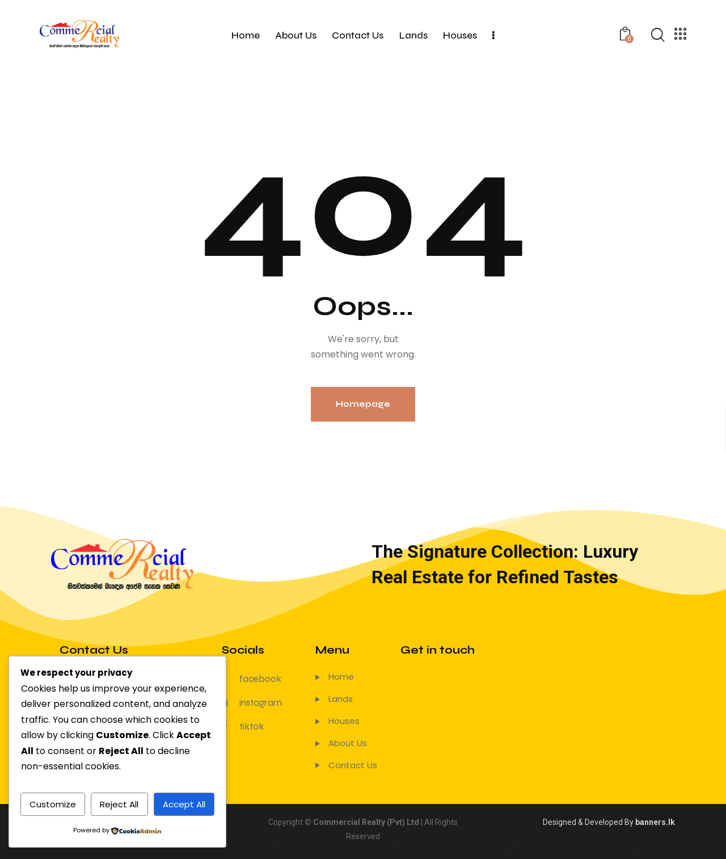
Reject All (119, 804)
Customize (52, 804)
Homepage (363, 404)
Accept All (184, 804)
